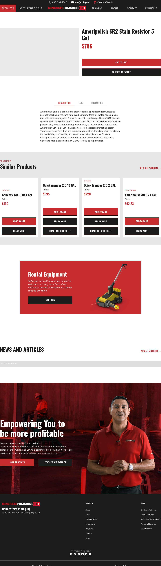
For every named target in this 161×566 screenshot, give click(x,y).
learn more (19, 231)
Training (97, 8)
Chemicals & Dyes (147, 515)
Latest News (90, 524)
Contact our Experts (55, 462)
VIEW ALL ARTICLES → (151, 351)
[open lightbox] (39, 31)
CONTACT (132, 8)
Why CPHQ (90, 529)
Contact (89, 533)
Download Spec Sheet (60, 231)
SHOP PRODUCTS (17, 462)
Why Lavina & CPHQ (31, 8)
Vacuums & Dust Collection (151, 519)
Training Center (91, 519)
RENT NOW (50, 300)
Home (88, 510)
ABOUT (114, 8)
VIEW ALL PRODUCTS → (150, 168)
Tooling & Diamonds (148, 524)
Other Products (146, 529)
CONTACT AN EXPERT (121, 72)
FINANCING (151, 8)
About (88, 515)
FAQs (87, 538)
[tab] (64, 103)
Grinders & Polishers (148, 510)
